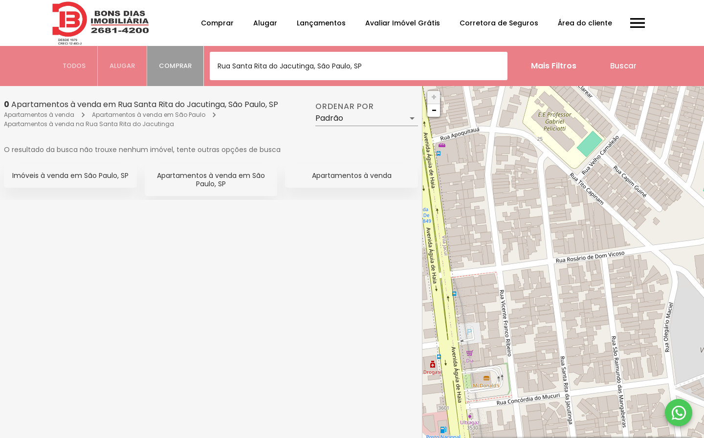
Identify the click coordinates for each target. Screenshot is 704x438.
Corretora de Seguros (499, 23)
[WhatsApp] (678, 412)
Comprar (217, 23)
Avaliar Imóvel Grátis (402, 23)
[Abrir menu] (637, 23)
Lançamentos (321, 23)
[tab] (74, 66)
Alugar (265, 23)
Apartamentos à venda (39, 114)
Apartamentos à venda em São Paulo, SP (211, 180)
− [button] (434, 110)
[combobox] (358, 66)
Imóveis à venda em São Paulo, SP (70, 175)
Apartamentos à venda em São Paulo (148, 114)
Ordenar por (344, 106)
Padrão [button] (329, 118)
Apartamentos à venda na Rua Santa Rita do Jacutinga (89, 124)
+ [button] (434, 97)
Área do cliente (585, 23)
